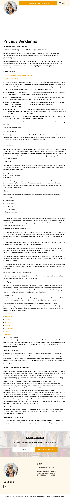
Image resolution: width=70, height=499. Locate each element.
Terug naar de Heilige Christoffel (38, 3)
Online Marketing (58, 496)
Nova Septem (38, 496)
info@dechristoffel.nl (11, 79)
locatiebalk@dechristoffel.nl (46, 467)
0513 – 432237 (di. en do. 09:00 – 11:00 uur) (19, 75)
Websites (46, 496)
